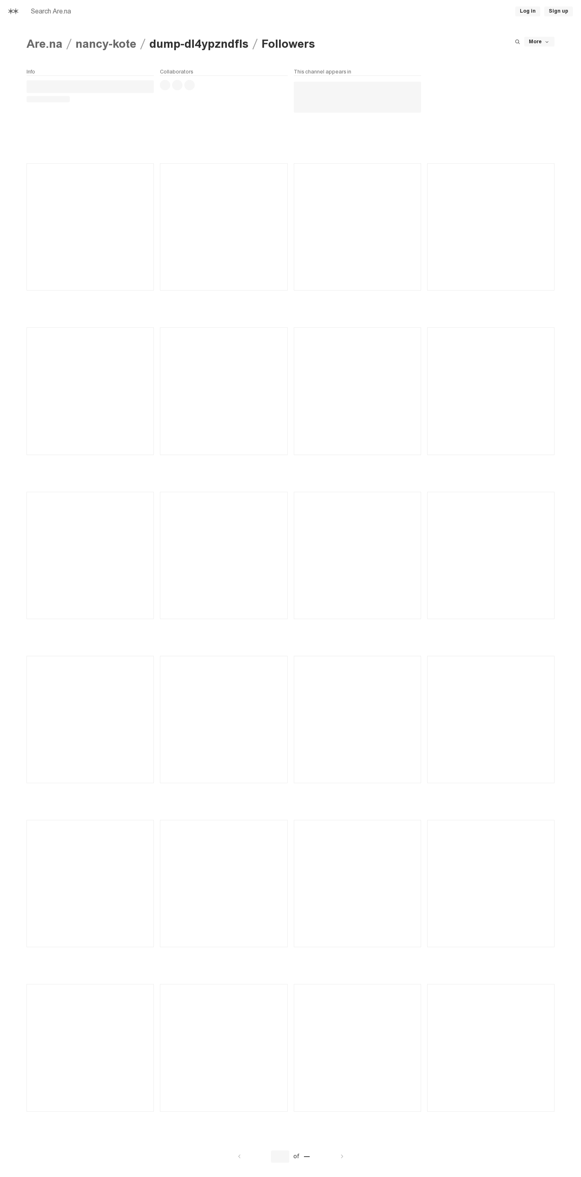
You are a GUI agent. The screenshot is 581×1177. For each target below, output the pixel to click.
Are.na (44, 44)
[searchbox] (153, 11)
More (539, 42)
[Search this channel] (517, 42)
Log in (528, 11)
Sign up (558, 11)
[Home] (13, 11)
